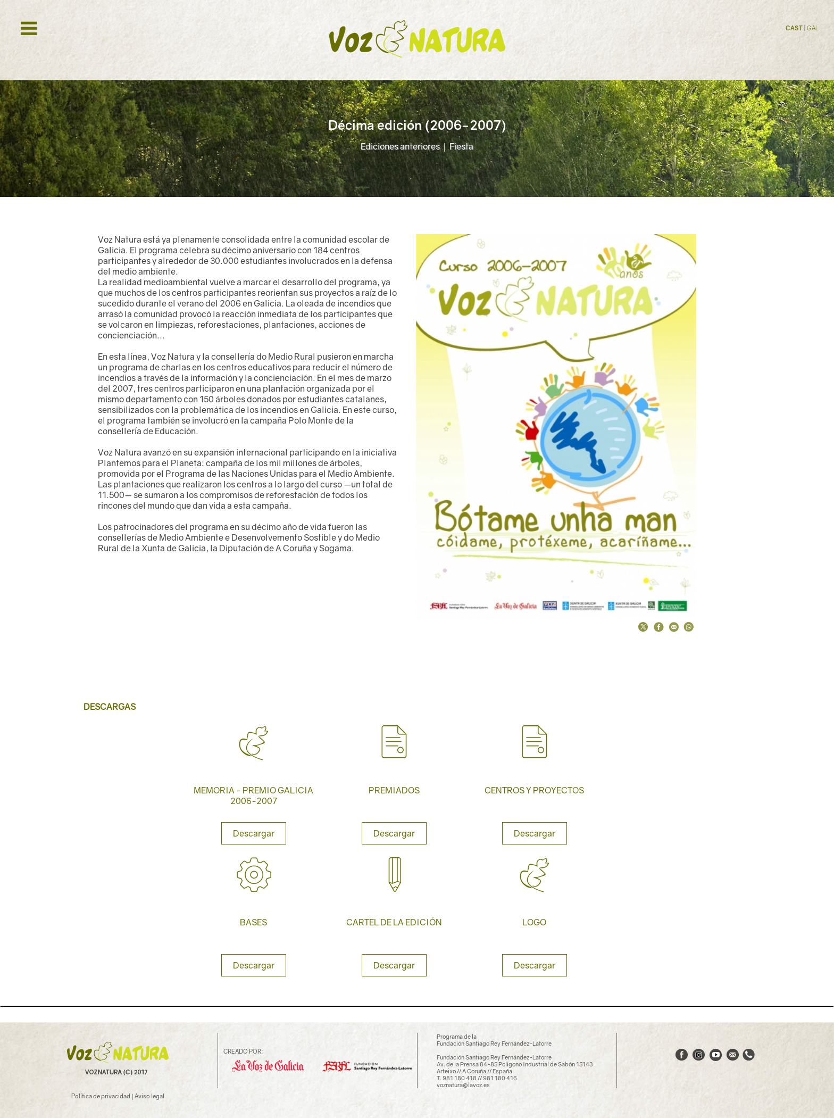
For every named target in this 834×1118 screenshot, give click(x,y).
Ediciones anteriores (400, 146)
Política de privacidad (100, 1095)
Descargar (253, 833)
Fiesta (461, 146)
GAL (813, 27)
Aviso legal (149, 1095)
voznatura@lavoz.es (463, 1084)
